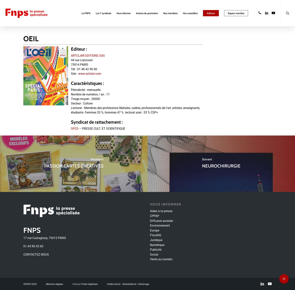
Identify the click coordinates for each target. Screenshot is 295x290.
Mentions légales (54, 284)
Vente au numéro (161, 259)
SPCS (74, 128)
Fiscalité (155, 235)
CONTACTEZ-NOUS (36, 254)
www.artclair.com (89, 73)
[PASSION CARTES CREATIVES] (74, 163)
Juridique (156, 240)
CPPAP (154, 216)
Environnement (160, 225)
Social (154, 254)
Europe (154, 230)
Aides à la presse (161, 211)
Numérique (157, 245)
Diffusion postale (161, 221)
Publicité (155, 249)
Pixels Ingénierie (89, 284)
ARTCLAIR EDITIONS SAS (88, 55)
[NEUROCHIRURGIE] (221, 163)
